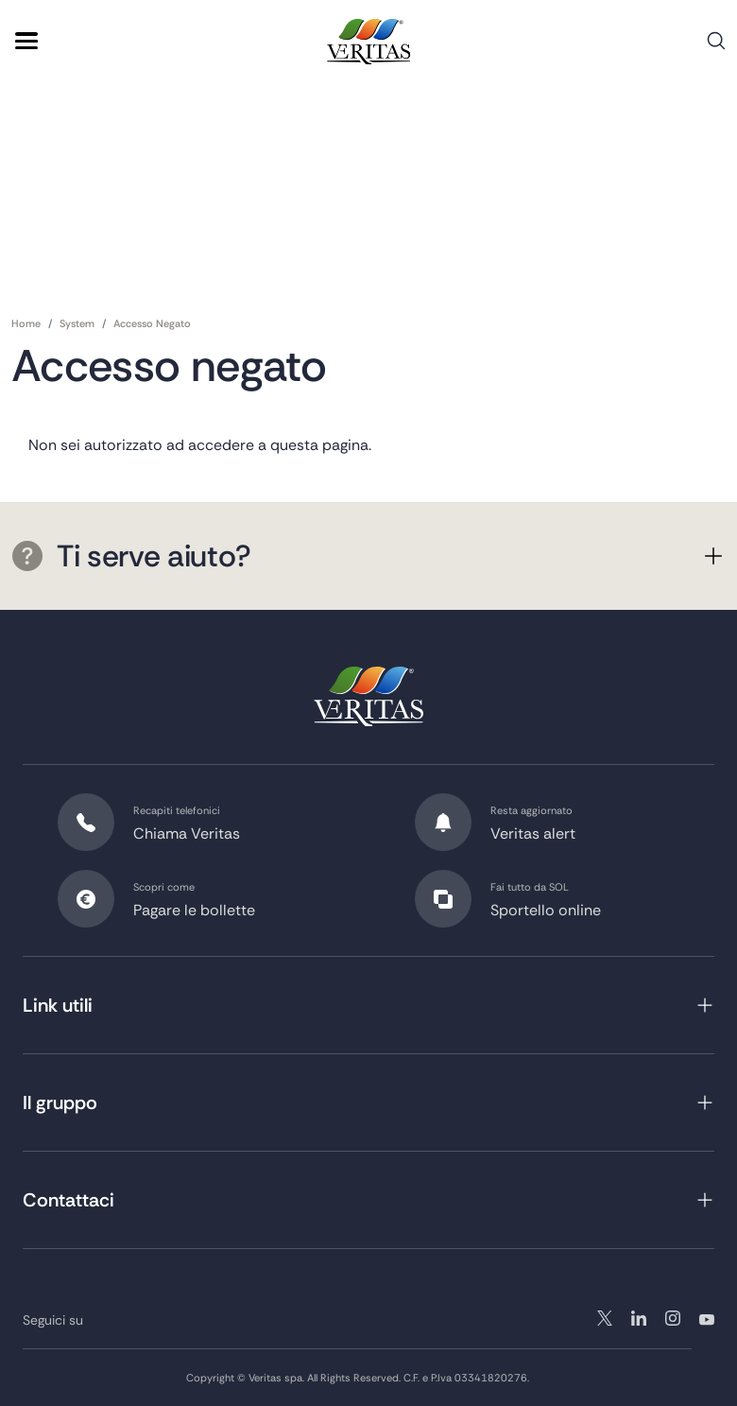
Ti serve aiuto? (131, 556)
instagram (638, 1318)
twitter (604, 1318)
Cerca (716, 47)
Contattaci (68, 1200)
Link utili (58, 1005)
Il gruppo (60, 1102)
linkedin (672, 1318)
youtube (706, 1318)
